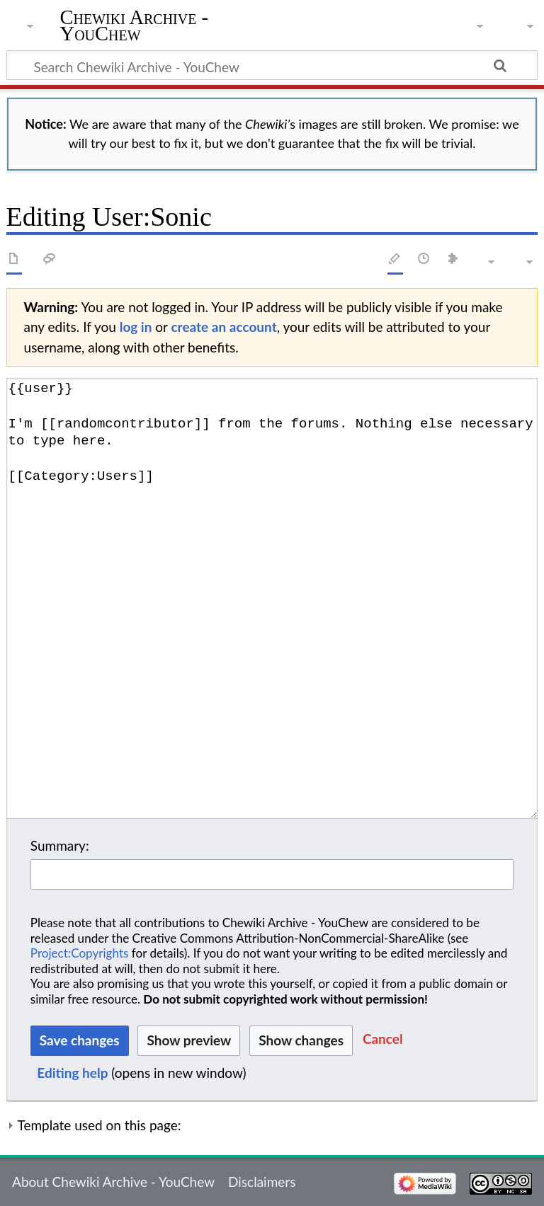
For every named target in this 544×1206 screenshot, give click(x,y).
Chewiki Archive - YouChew (134, 26)
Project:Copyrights (79, 953)
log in (136, 326)
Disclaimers (261, 1181)
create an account (223, 326)
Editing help (72, 1072)
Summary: (59, 845)
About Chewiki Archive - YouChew (113, 1181)
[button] (383, 1041)
